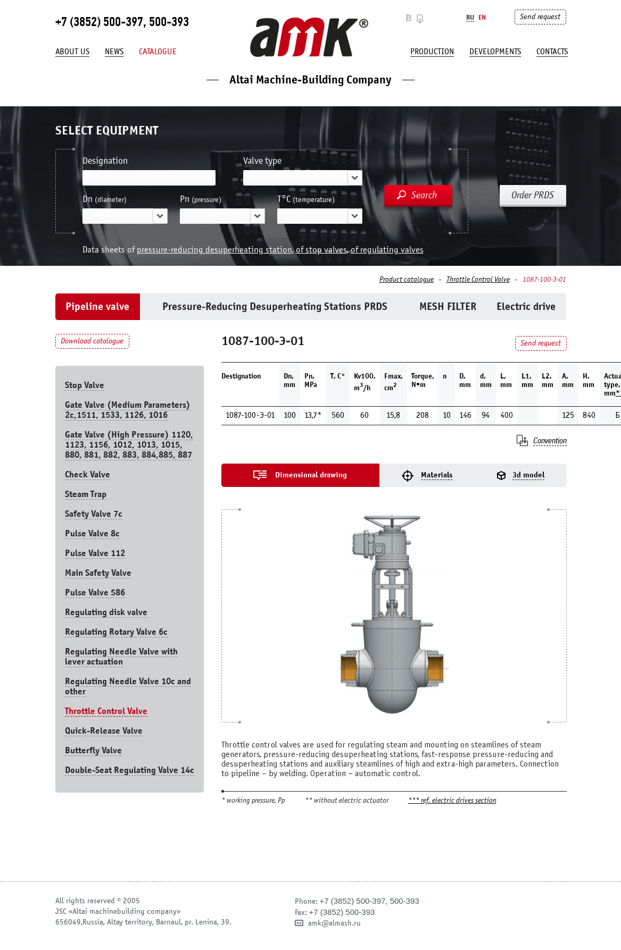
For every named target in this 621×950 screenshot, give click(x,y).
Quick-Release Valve (104, 731)
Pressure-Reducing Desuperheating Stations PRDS (274, 306)
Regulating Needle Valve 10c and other (128, 686)
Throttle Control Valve (478, 279)
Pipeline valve (97, 306)
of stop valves (321, 250)
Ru (470, 17)
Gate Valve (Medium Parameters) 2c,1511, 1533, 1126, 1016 (128, 410)
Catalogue (158, 51)
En (482, 17)
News (114, 51)
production (432, 51)
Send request (540, 16)
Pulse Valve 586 (95, 592)
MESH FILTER (447, 306)
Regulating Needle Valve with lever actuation (121, 656)
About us (72, 51)
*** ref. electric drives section (452, 800)
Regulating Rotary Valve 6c (116, 632)
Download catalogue (92, 341)
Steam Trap (85, 494)
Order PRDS (532, 195)
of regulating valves (387, 250)
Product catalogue (406, 279)
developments (495, 51)
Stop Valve (84, 385)
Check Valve (87, 474)
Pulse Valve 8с (92, 533)
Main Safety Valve (98, 573)
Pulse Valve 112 (95, 553)
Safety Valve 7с (93, 514)
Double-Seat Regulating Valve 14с (129, 770)
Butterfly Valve (93, 750)
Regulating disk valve (106, 612)
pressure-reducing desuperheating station (214, 250)
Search (424, 195)
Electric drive (526, 306)
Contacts (552, 51)
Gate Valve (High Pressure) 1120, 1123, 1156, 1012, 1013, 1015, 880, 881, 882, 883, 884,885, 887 (129, 445)
